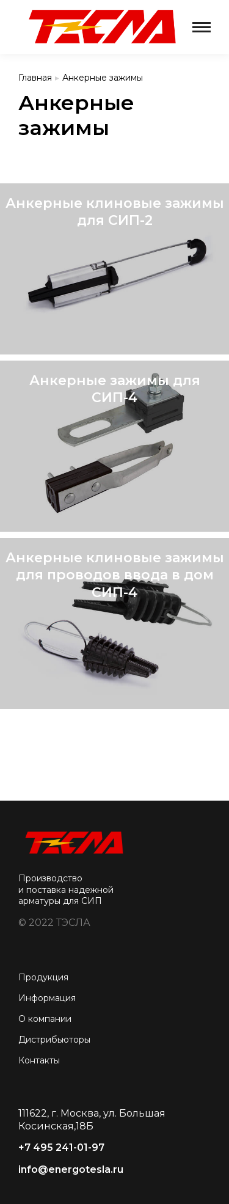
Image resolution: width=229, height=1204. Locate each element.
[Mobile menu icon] (201, 27)
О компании (44, 1018)
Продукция (43, 977)
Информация (47, 998)
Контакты (39, 1060)
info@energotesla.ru (70, 1169)
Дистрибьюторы (54, 1039)
